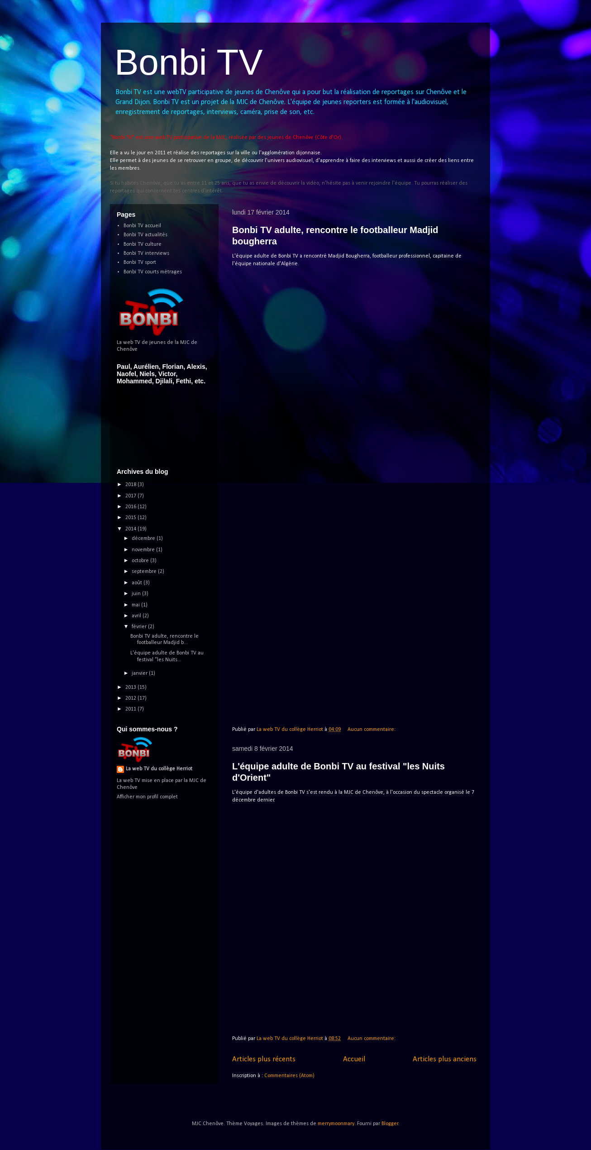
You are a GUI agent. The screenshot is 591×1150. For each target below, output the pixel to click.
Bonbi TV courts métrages (153, 272)
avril (137, 616)
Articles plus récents (264, 1059)
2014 (131, 529)
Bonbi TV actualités (145, 235)
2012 (131, 698)
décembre (144, 538)
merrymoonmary (336, 1123)
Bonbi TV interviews (146, 253)
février (140, 627)
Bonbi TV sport (140, 262)
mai (136, 605)
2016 (131, 507)
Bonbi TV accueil (142, 226)
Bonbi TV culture (143, 244)
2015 (131, 517)
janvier (140, 673)
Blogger (389, 1123)
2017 (131, 496)
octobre (141, 560)
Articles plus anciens (445, 1059)
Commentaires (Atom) (289, 1075)
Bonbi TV (188, 62)
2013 (131, 687)
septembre (145, 571)
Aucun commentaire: (372, 729)
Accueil (354, 1059)
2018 (131, 484)
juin (137, 593)
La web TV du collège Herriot (159, 769)
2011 (131, 709)
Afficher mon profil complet (147, 797)
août (137, 583)
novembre (144, 550)
